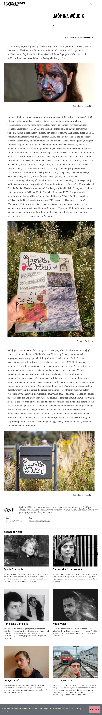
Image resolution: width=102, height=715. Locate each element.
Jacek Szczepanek (64, 692)
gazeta (36, 533)
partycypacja (45, 533)
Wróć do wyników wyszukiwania (81, 38)
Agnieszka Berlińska (16, 636)
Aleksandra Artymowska (67, 581)
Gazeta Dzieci (67, 370)
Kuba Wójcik (60, 636)
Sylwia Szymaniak (14, 581)
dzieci (31, 533)
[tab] (91, 4)
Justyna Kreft (12, 692)
